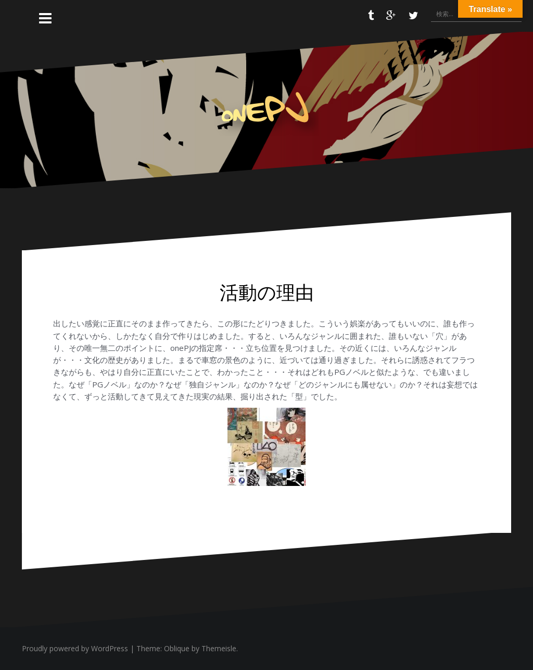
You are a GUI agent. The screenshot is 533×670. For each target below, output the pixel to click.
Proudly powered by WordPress (75, 648)
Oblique (176, 648)
